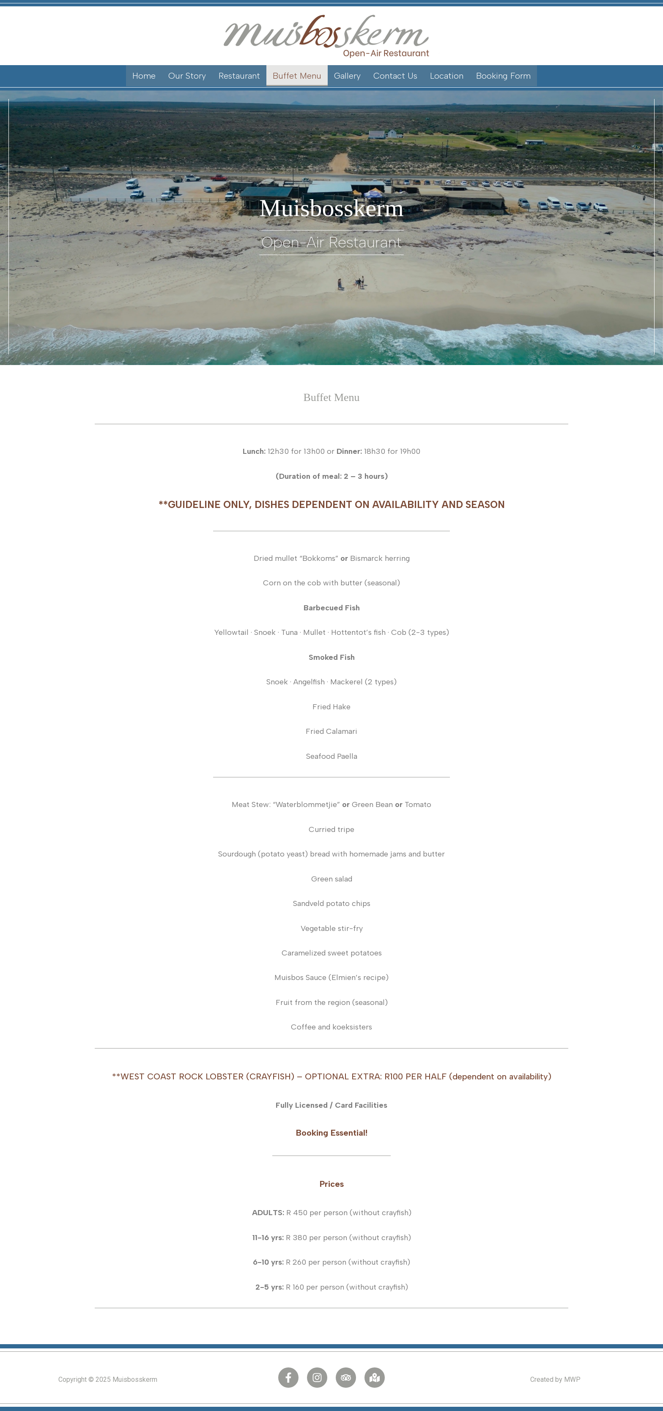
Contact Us (395, 76)
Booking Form (503, 76)
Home (144, 76)
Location (446, 76)
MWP (572, 1379)
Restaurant (239, 76)
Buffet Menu (297, 76)
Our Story (187, 76)
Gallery (347, 76)
